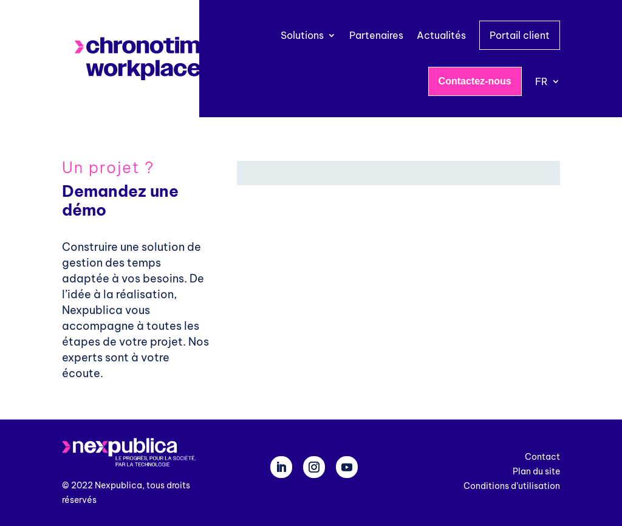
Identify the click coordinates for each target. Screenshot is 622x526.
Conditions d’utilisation (511, 485)
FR (541, 81)
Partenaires (376, 35)
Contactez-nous (475, 81)
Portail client (520, 35)
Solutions (302, 35)
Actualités (441, 35)
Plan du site (536, 471)
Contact (542, 456)
